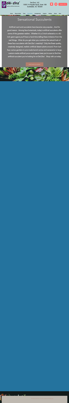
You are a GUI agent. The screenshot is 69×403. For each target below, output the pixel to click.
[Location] (51, 4)
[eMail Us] (55, 4)
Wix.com (51, 398)
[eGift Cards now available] (34, 64)
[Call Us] (62, 4)
